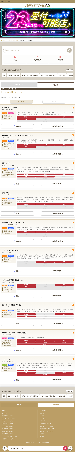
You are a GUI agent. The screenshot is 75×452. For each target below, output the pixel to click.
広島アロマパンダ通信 (7, 431)
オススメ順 (21, 101)
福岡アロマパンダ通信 (7, 428)
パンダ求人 (42, 415)
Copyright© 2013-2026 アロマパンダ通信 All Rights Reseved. (37, 442)
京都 (4, 75)
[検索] (69, 50)
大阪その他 (62, 75)
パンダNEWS (43, 410)
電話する (17, 126)
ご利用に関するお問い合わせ (47, 428)
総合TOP (4, 413)
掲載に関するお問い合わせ (46, 431)
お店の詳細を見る (57, 126)
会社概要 (42, 436)
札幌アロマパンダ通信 (7, 423)
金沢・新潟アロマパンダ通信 (9, 436)
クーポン (19, 84)
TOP (3, 410)
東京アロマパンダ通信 (7, 415)
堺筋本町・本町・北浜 (13, 75)
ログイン (19, 404)
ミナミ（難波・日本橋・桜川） (49, 75)
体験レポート (43, 413)
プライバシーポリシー (45, 423)
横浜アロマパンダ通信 (7, 421)
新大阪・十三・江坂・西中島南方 (30, 75)
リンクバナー (43, 418)
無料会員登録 (56, 404)
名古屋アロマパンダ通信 (8, 418)
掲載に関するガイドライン (46, 426)
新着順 (54, 101)
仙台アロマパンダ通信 (7, 426)
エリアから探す (69, 69)
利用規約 (42, 433)
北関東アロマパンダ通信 (8, 438)
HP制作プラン (43, 421)
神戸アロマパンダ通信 (7, 433)
